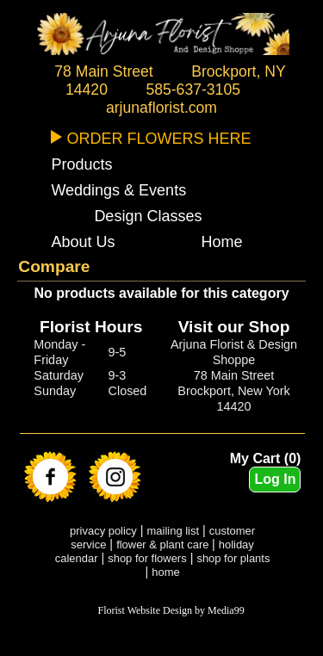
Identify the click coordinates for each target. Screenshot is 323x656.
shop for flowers (147, 558)
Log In (274, 479)
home (165, 572)
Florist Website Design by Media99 (171, 610)
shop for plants (233, 558)
